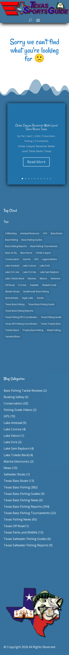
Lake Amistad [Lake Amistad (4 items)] (12, 265)
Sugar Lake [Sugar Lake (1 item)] (27, 297)
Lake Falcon (12, 436)
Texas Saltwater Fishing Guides (25, 539)
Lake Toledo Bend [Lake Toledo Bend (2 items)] (14, 278)
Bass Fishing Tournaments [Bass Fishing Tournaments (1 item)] (44, 246)
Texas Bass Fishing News (21, 500)
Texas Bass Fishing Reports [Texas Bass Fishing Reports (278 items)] (19, 310)
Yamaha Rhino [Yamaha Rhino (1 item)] (12, 336)
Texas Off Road (14, 526)
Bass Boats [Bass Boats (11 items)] (56, 233)
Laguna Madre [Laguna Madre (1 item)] (49, 259)
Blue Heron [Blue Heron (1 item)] (26, 252)
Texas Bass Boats (16, 481)
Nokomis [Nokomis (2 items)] (55, 278)
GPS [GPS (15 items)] (36, 259)
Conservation (13, 403)
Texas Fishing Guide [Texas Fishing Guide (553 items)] (51, 317)
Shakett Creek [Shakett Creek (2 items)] (49, 285)
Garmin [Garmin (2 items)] (27, 259)
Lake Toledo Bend (16, 455)
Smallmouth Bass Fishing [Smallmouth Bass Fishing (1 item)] (36, 291)
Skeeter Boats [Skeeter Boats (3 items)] (12, 291)
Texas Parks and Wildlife (20, 532)
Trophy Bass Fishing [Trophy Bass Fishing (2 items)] (32, 330)
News (7, 468)
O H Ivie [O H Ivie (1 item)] (22, 285)
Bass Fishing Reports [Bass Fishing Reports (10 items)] (16, 246)
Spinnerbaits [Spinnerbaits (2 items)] (11, 297)
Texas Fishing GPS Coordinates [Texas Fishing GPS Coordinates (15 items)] (21, 317)
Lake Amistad (13, 423)
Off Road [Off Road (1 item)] (10, 285)
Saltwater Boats (15, 474)
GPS (6, 416)
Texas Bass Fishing (17, 487)
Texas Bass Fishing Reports (23, 507)
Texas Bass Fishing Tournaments (27, 513)
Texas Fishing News (17, 519)
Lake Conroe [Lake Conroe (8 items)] (29, 265)
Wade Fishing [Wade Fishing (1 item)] (54, 330)
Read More (36, 163)
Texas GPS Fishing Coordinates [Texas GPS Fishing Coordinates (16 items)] (21, 323)
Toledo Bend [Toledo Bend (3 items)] (12, 330)
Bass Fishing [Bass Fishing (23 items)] (11, 239)
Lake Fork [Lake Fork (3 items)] (45, 265)
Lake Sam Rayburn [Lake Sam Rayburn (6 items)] (49, 272)
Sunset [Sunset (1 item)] (40, 297)
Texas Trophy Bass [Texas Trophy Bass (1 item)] (51, 323)
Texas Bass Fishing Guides (22, 494)
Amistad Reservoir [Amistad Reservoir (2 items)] (29, 233)
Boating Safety (14, 397)
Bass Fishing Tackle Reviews (23, 391)
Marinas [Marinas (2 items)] (32, 278)
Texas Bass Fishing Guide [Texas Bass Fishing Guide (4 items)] (41, 304)
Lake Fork (10, 442)
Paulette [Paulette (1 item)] (34, 285)
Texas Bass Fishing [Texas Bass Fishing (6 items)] (14, 304)
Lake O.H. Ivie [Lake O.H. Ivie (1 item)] (12, 272)
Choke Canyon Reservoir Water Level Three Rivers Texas (36, 129)
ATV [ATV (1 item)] (45, 233)
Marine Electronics (16, 461)
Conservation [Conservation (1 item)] (12, 259)
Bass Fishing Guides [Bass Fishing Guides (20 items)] (32, 239)
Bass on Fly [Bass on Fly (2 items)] (11, 252)
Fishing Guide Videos (18, 410)
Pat (22, 137)
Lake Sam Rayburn (16, 448)
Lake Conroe (12, 429)
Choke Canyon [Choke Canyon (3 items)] (43, 252)
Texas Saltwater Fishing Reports (26, 545)
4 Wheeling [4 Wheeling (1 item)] (11, 233)
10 (50, 178)
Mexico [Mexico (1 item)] (43, 278)
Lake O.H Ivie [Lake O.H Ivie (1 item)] (29, 272)
